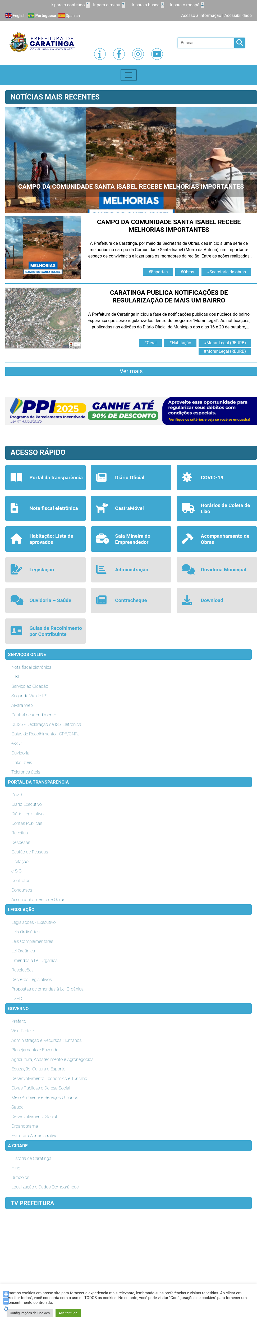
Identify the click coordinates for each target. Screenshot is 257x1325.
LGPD (16, 998)
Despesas (20, 842)
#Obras (187, 271)
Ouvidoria (20, 753)
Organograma (24, 1126)
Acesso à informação (201, 15)
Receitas (19, 832)
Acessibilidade (238, 15)
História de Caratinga (31, 1158)
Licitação (20, 861)
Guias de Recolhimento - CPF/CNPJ (45, 733)
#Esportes (158, 271)
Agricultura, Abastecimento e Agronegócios (52, 1059)
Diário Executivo (26, 804)
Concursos (21, 890)
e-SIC (16, 743)
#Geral (150, 342)
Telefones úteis (25, 772)
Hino (15, 1167)
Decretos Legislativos (31, 979)
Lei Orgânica (23, 950)
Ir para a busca (148, 4)
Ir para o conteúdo (70, 4)
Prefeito (18, 1021)
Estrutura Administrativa (34, 1135)
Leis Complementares (32, 941)
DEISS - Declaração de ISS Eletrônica (46, 724)
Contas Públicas (26, 823)
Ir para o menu (109, 4)
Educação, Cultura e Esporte (38, 1068)
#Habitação (180, 342)
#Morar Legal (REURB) (225, 342)
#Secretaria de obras (226, 271)
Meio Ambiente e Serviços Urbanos (44, 1097)
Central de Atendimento (33, 714)
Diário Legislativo (27, 813)
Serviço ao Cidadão (29, 686)
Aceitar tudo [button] (68, 1313)
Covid (16, 794)
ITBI (15, 676)
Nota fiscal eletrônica (31, 667)
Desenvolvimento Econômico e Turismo (49, 1078)
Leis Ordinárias (25, 931)
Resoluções (22, 970)
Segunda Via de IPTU (31, 695)
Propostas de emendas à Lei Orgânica (47, 989)
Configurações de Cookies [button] (30, 1313)
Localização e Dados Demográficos (45, 1187)
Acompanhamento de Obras (38, 899)
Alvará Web (22, 705)
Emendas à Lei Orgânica (34, 960)
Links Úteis (21, 762)
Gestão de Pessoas (29, 851)
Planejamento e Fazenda (34, 1049)
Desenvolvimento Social (34, 1116)
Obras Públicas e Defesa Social (40, 1088)
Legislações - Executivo (33, 922)
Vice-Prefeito (23, 1030)
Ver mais (131, 371)
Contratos (20, 880)
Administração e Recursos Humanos (46, 1040)
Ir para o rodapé (187, 4)
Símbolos (20, 1177)
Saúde (17, 1107)
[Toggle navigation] (129, 75)
